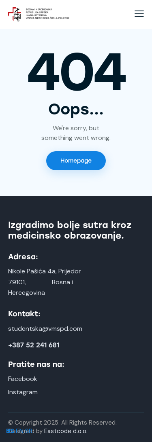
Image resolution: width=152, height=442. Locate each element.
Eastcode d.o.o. (66, 431)
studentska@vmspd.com (45, 328)
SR (28, 431)
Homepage (76, 160)
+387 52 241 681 (33, 345)
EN (20, 431)
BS (10, 431)
